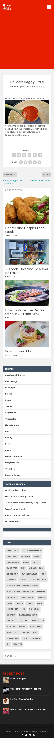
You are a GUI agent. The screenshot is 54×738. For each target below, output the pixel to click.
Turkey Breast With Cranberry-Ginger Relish (25, 502)
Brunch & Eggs (11, 381)
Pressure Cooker (13, 475)
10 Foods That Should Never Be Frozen (26, 271)
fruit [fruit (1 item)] (9, 603)
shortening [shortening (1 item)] (13, 638)
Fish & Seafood (12, 425)
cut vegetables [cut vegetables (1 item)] (29, 574)
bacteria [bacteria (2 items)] (25, 556)
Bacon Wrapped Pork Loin (17, 515)
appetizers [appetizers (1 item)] (12, 556)
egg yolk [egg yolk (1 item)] (11, 580)
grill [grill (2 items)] (39, 603)
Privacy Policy (31, 731)
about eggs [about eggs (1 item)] (13, 550)
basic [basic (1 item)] (26, 562)
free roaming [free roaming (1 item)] (27, 597)
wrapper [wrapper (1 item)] (17, 644)
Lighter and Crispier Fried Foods (25, 230)
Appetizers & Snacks (15, 375)
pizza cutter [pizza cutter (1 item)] (37, 620)
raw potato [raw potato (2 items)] (13, 632)
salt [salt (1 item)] (35, 632)
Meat (7, 431)
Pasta (8, 450)
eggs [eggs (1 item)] (43, 574)
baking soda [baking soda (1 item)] (13, 562)
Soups (8, 400)
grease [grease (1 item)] (30, 603)
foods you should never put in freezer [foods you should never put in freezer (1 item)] (26, 591)
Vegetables (10, 412)
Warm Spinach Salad (15, 509)
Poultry (8, 437)
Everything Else (12, 462)
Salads (8, 406)
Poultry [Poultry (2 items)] (11, 626)
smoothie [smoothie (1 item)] (36, 638)
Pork (7, 444)
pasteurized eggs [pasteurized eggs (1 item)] (28, 615)
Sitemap (44, 731)
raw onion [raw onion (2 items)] (35, 626)
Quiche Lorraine (12, 521)
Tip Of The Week (27, 86)
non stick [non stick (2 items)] (34, 609)
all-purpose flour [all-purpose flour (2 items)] (31, 550)
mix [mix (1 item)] (23, 609)
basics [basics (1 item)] (35, 562)
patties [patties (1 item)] (23, 620)
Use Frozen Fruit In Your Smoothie (28, 709)
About (9, 731)
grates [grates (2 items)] (19, 603)
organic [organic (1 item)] (11, 615)
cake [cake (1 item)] (23, 568)
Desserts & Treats (13, 456)
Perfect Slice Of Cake (21, 699)
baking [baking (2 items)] (37, 556)
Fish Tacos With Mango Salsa (19, 496)
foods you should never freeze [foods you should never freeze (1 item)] (22, 585)
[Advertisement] (27, 42)
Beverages (10, 387)
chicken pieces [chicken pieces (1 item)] (36, 568)
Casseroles (10, 419)
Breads (8, 394)
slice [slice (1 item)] (24, 638)
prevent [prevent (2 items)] (23, 626)
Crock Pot (10, 469)
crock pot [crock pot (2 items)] (12, 574)
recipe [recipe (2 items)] (26, 632)
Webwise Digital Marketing (37, 727)
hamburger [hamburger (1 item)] (12, 609)
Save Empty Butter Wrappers (25, 688)
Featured (13, 86)
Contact (18, 731)
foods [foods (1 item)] (22, 580)
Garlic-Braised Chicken (16, 490)
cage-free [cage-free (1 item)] (12, 568)
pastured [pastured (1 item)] (11, 620)
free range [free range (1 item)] (12, 597)
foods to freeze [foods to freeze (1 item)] (38, 580)
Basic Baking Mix (18, 351)
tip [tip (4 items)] (8, 644)
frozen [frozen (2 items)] (41, 597)
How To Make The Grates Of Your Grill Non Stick (24, 312)
